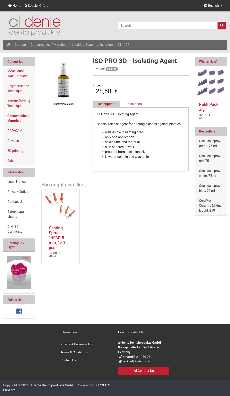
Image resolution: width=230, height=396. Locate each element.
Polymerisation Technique (18, 88)
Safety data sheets (15, 214)
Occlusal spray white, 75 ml (209, 173)
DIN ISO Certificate (15, 229)
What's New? (208, 62)
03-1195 (123, 45)
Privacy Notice (17, 192)
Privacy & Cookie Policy (77, 344)
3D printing (15, 151)
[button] (213, 6)
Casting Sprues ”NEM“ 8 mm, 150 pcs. (57, 237)
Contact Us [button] (144, 371)
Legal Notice (16, 182)
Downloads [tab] (134, 104)
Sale (10, 161)
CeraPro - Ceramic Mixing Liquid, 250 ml (210, 205)
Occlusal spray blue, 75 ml (209, 188)
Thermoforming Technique (18, 103)
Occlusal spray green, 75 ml (209, 143)
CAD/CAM (14, 131)
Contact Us (15, 202)
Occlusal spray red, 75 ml (209, 158)
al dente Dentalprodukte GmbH (51, 385)
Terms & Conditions (74, 352)
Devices (13, 141)
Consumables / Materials (49, 45)
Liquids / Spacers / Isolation (92, 45)
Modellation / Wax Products (17, 73)
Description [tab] (106, 104)
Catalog (20, 45)
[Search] (168, 25)
